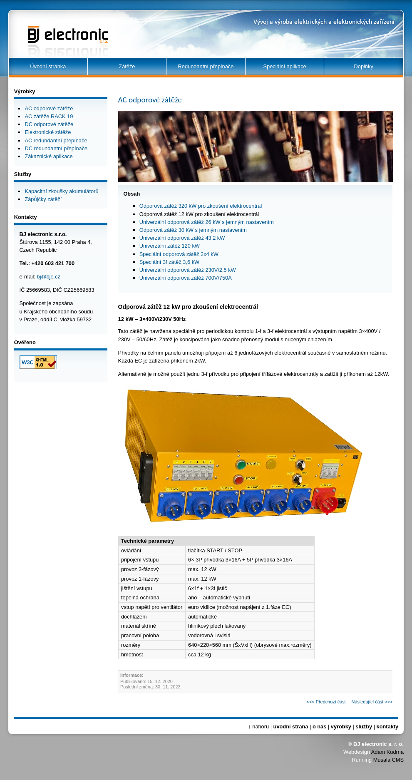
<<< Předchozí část (326, 701)
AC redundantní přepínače (56, 140)
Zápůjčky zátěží (43, 199)
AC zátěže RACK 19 (49, 116)
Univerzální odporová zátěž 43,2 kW (182, 238)
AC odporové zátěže (49, 108)
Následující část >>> (372, 701)
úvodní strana (290, 726)
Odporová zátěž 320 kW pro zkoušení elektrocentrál (200, 206)
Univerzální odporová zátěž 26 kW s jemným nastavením (206, 222)
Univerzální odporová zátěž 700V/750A (185, 278)
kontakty (388, 726)
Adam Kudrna (387, 752)
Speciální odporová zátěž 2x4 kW (178, 254)
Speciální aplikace (284, 66)
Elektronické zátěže (48, 132)
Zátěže (127, 66)
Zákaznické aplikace (48, 156)
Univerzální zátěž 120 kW (169, 246)
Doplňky (363, 66)
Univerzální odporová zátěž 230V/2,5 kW (187, 270)
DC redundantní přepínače (56, 148)
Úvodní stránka (48, 66)
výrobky (341, 726)
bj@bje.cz (48, 276)
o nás (319, 726)
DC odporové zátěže (49, 124)
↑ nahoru (258, 726)
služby (363, 726)
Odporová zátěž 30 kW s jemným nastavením (193, 230)
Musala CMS (388, 760)
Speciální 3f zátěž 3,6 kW (169, 262)
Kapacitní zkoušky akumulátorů (61, 191)
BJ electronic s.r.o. (57, 34)
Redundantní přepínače (206, 66)
